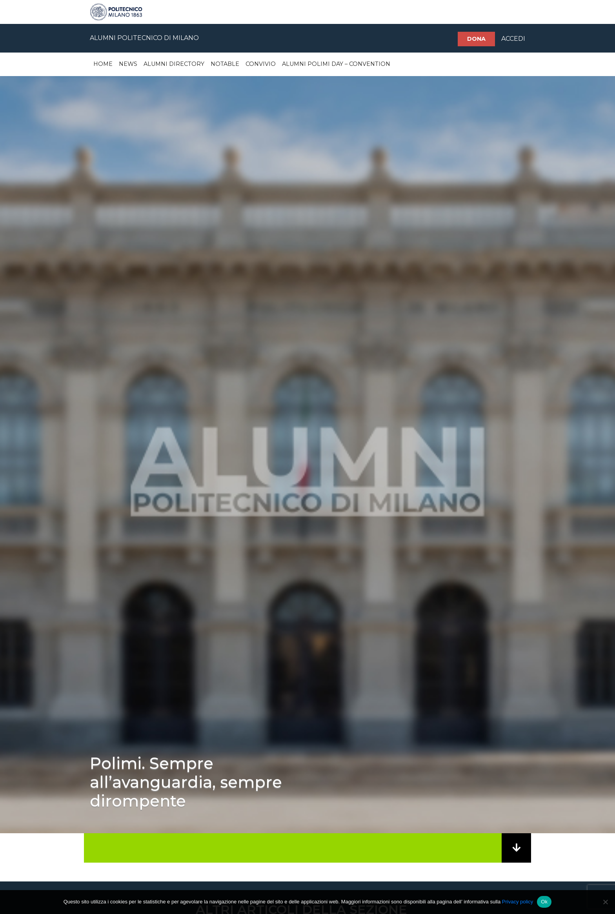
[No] (605, 902)
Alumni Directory (174, 63)
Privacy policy (517, 902)
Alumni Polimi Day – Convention (336, 63)
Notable (225, 63)
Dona (476, 38)
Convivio (261, 63)
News (128, 63)
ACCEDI (513, 38)
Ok (544, 902)
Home (103, 63)
